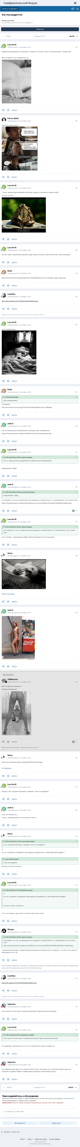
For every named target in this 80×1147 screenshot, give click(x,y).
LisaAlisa (11, 294)
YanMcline (7, 768)
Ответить (40, 29)
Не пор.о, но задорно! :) (24, 22)
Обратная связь (41, 1139)
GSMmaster (12, 679)
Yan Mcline (10, 594)
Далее (71, 36)
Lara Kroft (10, 20)
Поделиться (20, 1123)
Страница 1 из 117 (40, 36)
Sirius (9, 553)
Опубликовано (19, 47)
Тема (30, 1139)
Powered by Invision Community (40, 1144)
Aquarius (11, 1004)
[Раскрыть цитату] (4, 397)
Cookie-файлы (54, 1139)
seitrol (10, 423)
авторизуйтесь (68, 1098)
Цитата (14, 110)
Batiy (9, 271)
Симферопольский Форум (20, 3)
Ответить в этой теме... (14, 1111)
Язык (22, 1139)
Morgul (10, 929)
